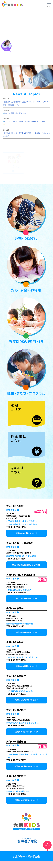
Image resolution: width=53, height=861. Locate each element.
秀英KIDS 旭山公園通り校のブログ (26, 564)
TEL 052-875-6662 (16, 725)
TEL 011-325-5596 (16, 558)
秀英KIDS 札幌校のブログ (26, 533)
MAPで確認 (11, 510)
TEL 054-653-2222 (16, 626)
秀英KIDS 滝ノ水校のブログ (26, 731)
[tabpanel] (26, 77)
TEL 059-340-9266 (16, 794)
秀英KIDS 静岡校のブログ (26, 632)
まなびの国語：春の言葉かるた (15, 113)
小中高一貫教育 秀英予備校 (26, 841)
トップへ (47, 846)
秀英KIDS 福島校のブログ (26, 598)
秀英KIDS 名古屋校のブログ (26, 700)
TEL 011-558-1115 (16, 527)
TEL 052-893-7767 (16, 760)
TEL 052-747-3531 (16, 693)
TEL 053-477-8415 (16, 660)
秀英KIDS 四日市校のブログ (26, 800)
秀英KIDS (12, 4)
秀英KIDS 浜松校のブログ (26, 666)
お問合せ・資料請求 (26, 856)
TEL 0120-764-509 (16, 592)
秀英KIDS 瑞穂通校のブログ (26, 766)
